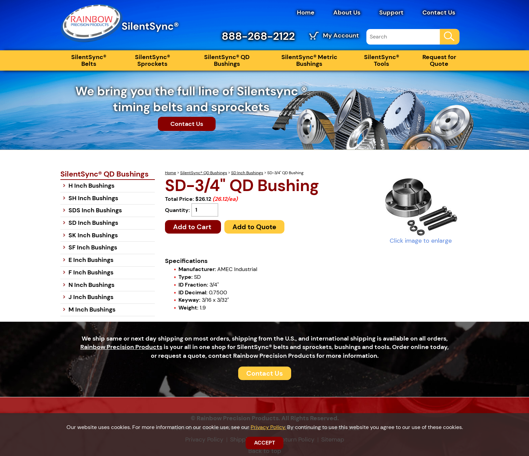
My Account (341, 35)
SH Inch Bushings (93, 198)
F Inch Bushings (90, 272)
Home (305, 12)
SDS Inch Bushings (95, 210)
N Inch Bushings (91, 285)
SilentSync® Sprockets (152, 60)
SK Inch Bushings (93, 235)
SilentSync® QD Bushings (227, 60)
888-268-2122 (258, 36)
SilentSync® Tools (381, 60)
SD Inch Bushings (247, 173)
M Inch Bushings (91, 309)
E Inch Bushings (90, 260)
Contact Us (438, 12)
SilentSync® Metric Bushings (309, 60)
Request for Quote (439, 60)
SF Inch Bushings (92, 247)
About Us (346, 12)
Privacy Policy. (268, 427)
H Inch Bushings (91, 186)
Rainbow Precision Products (121, 347)
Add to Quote (254, 226)
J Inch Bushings (90, 297)
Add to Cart (193, 226)
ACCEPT (264, 442)
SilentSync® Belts (88, 60)
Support (391, 12)
